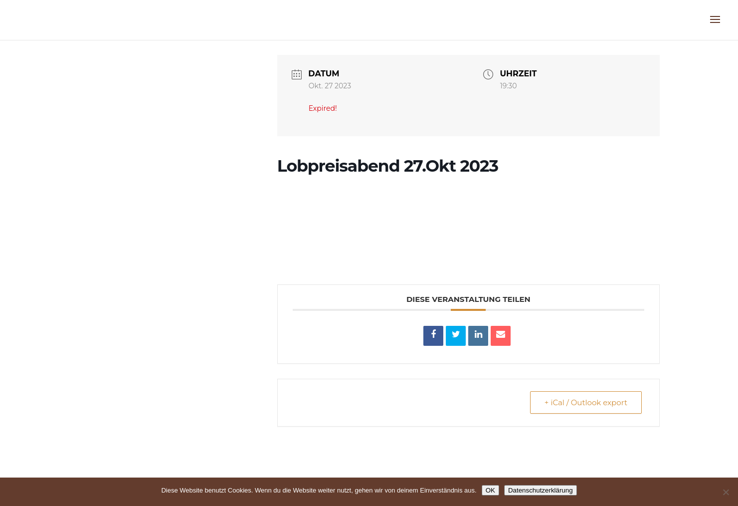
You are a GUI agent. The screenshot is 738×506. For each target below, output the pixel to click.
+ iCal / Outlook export (586, 402)
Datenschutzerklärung (540, 490)
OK (490, 490)
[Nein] (726, 492)
